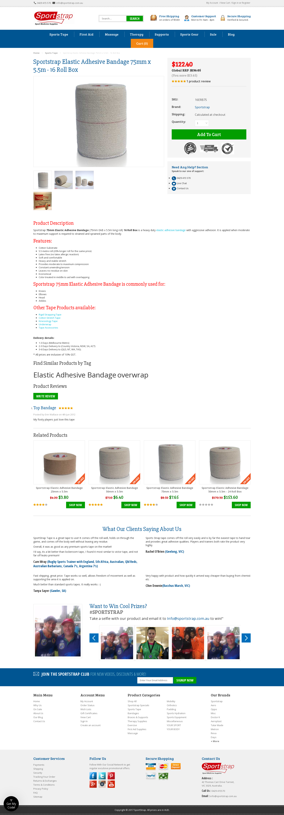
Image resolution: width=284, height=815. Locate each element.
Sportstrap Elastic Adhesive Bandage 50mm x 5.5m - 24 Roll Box (225, 489)
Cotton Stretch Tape (49, 317)
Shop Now (75, 505)
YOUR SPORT (174, 725)
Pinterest (111, 775)
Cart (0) (142, 43)
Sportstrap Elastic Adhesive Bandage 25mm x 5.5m (59, 489)
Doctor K (215, 717)
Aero (213, 705)
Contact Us (39, 721)
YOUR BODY (173, 729)
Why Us (37, 705)
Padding (171, 709)
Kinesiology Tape (48, 321)
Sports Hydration (176, 713)
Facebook (93, 775)
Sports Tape (134, 709)
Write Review (45, 396)
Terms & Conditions (44, 784)
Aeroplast (216, 721)
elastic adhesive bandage (171, 230)
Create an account (90, 725)
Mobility (171, 701)
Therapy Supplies (137, 721)
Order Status (87, 705)
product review (199, 81)
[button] (11, 803)
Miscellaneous (175, 721)
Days (213, 737)
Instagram (102, 784)
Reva (213, 733)
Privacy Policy (40, 788)
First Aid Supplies (137, 729)
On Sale (37, 709)
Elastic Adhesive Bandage (74, 374)
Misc (213, 713)
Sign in (235, 2)
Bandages (133, 713)
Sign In (84, 721)
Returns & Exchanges (45, 780)
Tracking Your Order (44, 776)
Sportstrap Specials (138, 705)
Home (36, 701)
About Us (38, 713)
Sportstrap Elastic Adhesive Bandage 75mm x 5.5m (169, 489)
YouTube (111, 784)
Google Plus (93, 784)
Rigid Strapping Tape (50, 314)
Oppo (214, 709)
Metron (215, 729)
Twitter (102, 775)
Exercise (132, 725)
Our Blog (38, 717)
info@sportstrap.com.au (69, 3)
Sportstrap (217, 701)
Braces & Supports (138, 717)
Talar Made (217, 725)
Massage (133, 733)
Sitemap (37, 796)
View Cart (225, 2)
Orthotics (172, 705)
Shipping (38, 768)
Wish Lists (85, 709)
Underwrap (45, 324)
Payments (38, 764)
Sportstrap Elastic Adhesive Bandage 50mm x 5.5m (114, 489)
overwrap (132, 374)
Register (246, 2)
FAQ (35, 792)
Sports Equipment (176, 717)
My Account (212, 2)
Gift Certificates (88, 713)
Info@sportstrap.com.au (188, 618)
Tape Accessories (48, 327)
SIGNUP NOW (184, 680)
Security (37, 772)
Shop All (132, 701)
